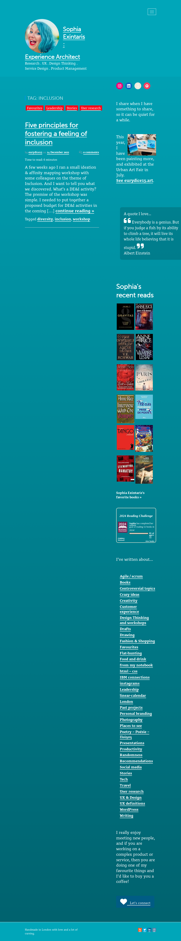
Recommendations (136, 761)
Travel (125, 785)
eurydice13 (35, 152)
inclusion (63, 219)
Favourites (34, 108)
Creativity (128, 600)
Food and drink (133, 659)
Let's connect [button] (135, 901)
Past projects (131, 707)
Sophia (132, 523)
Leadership (54, 108)
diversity (45, 219)
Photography (131, 719)
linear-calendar (133, 695)
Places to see (131, 726)
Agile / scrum (131, 576)
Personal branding (136, 713)
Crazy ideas (129, 594)
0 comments (91, 152)
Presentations (132, 743)
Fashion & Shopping (137, 641)
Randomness (131, 755)
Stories (72, 108)
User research (91, 108)
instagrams (130, 683)
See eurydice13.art (134, 180)
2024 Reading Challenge (136, 516)
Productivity (131, 749)
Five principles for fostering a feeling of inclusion (56, 133)
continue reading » (75, 210)
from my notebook (136, 665)
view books (149, 541)
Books (125, 582)
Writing (126, 815)
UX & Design (131, 797)
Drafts (125, 629)
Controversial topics (137, 588)
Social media (131, 767)
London (126, 701)
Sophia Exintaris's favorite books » (130, 495)
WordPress (129, 809)
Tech (124, 779)
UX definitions (132, 803)
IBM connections (135, 677)
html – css (128, 671)
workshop (81, 219)
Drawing (127, 635)
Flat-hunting (131, 653)
